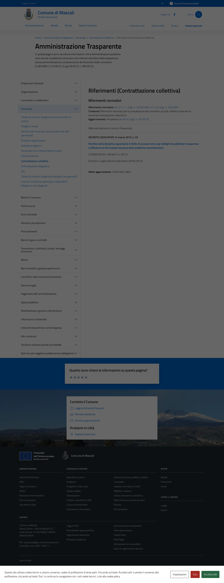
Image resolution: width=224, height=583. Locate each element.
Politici (22, 491)
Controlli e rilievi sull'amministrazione (41, 277)
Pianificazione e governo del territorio (41, 311)
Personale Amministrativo (31, 495)
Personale (26, 109)
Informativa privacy (123, 530)
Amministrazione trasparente (127, 525)
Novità (54, 25)
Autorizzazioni (73, 495)
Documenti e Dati (27, 504)
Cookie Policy (120, 535)
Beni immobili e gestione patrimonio (40, 268)
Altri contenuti (28, 336)
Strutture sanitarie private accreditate (41, 345)
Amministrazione (34, 25)
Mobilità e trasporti (123, 491)
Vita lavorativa (120, 509)
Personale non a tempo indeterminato (41, 151)
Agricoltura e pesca (76, 477)
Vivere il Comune (88, 25)
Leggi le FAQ (72, 525)
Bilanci (24, 260)
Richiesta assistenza (76, 539)
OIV (23, 171)
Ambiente (71, 482)
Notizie (164, 477)
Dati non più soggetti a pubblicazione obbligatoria (47, 353)
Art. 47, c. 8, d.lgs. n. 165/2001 (162, 107)
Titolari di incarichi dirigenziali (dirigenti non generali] (49, 176)
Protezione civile (137, 25)
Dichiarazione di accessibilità (127, 544)
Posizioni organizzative (33, 140)
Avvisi (163, 486)
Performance (28, 206)
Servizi (68, 25)
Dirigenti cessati (29, 126)
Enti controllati (29, 214)
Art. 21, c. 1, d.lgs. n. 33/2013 (130, 107)
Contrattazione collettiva (34, 161)
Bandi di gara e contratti (34, 240)
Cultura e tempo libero (77, 504)
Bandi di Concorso (31, 197)
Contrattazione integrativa (35, 166)
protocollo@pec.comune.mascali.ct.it (41, 542)
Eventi (164, 510)
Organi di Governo (27, 486)
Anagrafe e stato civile (77, 486)
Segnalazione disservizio (78, 535)
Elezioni (174, 25)
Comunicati (166, 482)
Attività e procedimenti (33, 223)
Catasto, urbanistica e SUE (79, 500)
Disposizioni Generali (32, 83)
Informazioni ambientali (34, 319)
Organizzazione (29, 92)
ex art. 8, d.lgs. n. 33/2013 (134, 119)
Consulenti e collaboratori (35, 100)
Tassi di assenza (29, 156)
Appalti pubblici (74, 491)
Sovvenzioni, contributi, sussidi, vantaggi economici (43, 249)
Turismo (117, 504)
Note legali (119, 539)
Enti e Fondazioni (27, 500)
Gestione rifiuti (157, 25)
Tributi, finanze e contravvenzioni (129, 500)
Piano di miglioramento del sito (128, 548)
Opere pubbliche (29, 302)
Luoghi (164, 505)
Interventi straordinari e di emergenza (41, 328)
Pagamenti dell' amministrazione (38, 294)
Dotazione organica (31, 146)
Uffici (21, 482)
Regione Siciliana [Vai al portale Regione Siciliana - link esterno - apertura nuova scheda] (29, 3)
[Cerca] (198, 14)
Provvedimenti (29, 231)
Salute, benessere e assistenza (128, 495)
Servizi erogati (28, 285)
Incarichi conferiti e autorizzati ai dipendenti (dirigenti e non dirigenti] (44, 184)
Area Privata (25, 560)
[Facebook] (173, 14)
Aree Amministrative (29, 477)
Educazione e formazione (78, 509)
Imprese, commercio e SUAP (127, 486)
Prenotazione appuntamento (80, 530)
